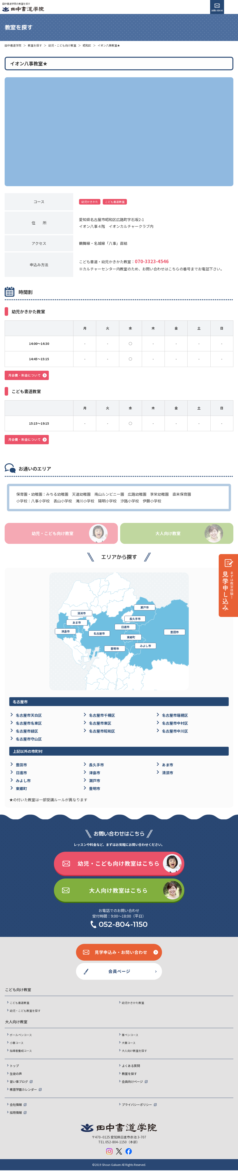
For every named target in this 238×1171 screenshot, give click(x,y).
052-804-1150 (123, 924)
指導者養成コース (21, 1051)
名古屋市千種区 (102, 716)
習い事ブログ (19, 1082)
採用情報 (16, 1113)
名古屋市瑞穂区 (175, 716)
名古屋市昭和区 (102, 731)
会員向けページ (132, 1082)
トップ (14, 1066)
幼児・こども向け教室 (62, 45)
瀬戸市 (144, 607)
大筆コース (129, 1043)
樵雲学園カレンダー (23, 1090)
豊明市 (115, 649)
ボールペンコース (21, 1035)
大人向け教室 (167, 534)
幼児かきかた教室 (133, 1003)
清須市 (167, 773)
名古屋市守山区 (29, 739)
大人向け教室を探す (134, 1051)
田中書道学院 (13, 45)
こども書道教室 (19, 1003)
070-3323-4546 (152, 261)
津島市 (65, 632)
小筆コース (16, 1043)
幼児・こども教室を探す (25, 1011)
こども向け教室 (18, 990)
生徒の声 (16, 1074)
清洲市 (82, 613)
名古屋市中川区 (175, 731)
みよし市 (145, 646)
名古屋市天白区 (29, 716)
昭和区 (87, 45)
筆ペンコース (130, 1035)
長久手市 (135, 619)
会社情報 (16, 1105)
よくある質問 (131, 1066)
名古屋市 (99, 634)
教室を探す (35, 45)
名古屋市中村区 (175, 724)
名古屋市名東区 (29, 724)
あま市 (77, 623)
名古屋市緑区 (27, 731)
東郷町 (131, 638)
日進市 (125, 627)
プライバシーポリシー (137, 1105)
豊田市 (174, 633)
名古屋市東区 (100, 724)
